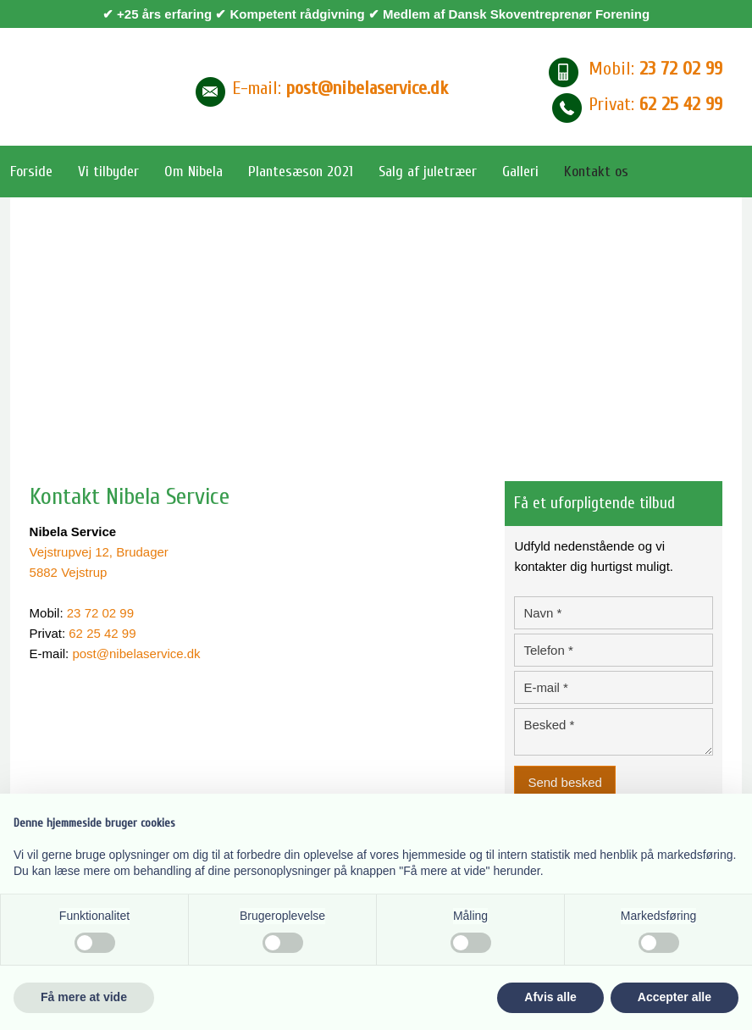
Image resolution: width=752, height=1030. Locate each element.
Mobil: (655, 69)
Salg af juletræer (428, 171)
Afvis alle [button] (550, 997)
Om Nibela (193, 171)
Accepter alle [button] (674, 997)
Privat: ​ (655, 104)
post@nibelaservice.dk (136, 653)
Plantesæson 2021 (300, 171)
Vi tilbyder (108, 171)
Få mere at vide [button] (84, 997)
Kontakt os (596, 171)
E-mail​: (340, 88)
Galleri (520, 171)
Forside (31, 171)
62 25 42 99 (102, 633)
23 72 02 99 (100, 613)
